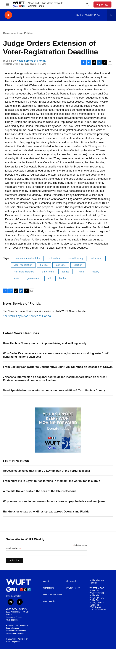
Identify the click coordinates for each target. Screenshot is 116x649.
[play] (8, 15)
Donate (103, 4)
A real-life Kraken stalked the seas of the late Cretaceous (39, 491)
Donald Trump (76, 258)
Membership (49, 601)
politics (65, 272)
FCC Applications (98, 610)
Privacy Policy (73, 588)
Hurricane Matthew (24, 272)
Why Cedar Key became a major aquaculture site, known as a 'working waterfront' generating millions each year (56, 355)
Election (78, 265)
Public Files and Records (97, 581)
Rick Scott (96, 258)
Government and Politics (18, 33)
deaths (62, 278)
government (33, 278)
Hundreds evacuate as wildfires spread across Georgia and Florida (46, 511)
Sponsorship (72, 581)
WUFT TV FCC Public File (97, 594)
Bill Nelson (55, 258)
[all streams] (111, 15)
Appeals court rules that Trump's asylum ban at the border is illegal (46, 470)
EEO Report (95, 607)
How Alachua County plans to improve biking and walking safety (44, 343)
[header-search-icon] (87, 4)
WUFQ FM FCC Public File (97, 604)
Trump (80, 272)
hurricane (61, 265)
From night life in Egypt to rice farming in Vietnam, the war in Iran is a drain (51, 480)
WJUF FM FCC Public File (97, 599)
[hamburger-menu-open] (7, 5)
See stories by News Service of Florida (27, 316)
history (95, 272)
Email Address (13, 548)
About (46, 581)
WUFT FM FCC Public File (97, 589)
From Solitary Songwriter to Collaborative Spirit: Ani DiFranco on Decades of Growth (58, 366)
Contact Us (48, 588)
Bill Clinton (48, 272)
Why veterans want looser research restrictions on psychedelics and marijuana (54, 501)
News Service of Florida (31, 60)
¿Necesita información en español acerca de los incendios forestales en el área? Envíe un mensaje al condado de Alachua (55, 378)
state (16, 278)
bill (49, 278)
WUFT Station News (52, 595)
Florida (44, 265)
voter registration (23, 265)
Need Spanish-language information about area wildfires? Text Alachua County (54, 390)
